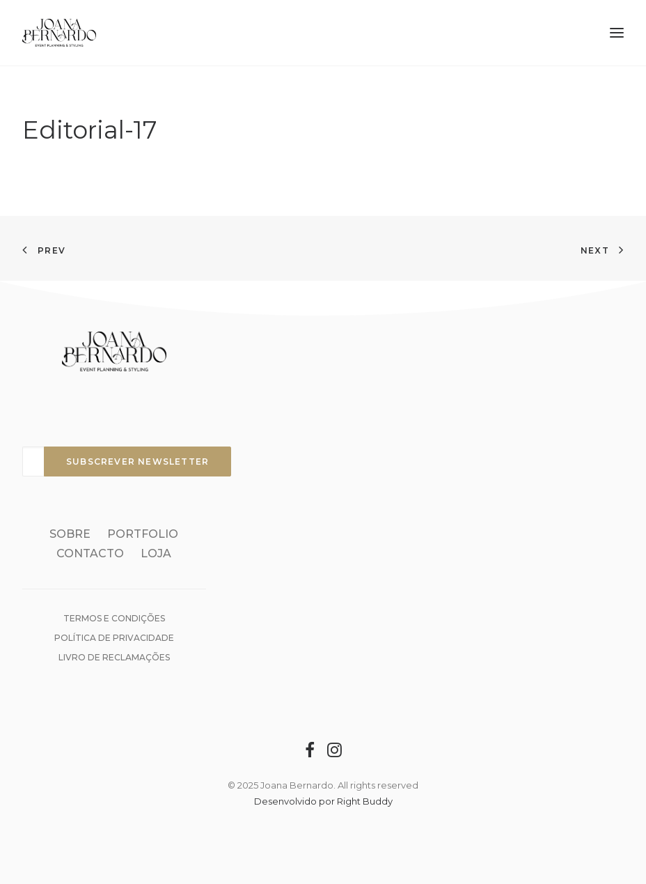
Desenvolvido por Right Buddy (323, 801)
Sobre (69, 534)
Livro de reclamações (114, 657)
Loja (156, 553)
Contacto (90, 553)
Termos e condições (114, 618)
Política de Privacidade (114, 638)
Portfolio (142, 534)
